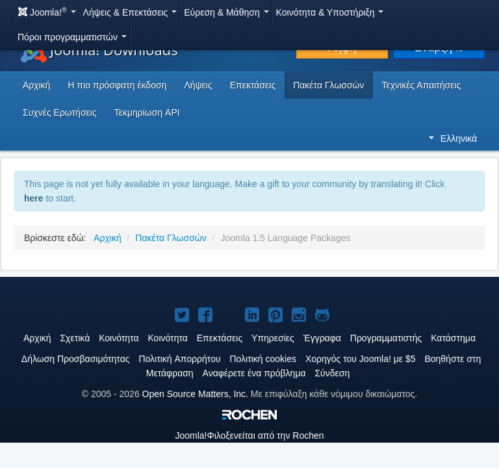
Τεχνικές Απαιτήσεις (421, 85)
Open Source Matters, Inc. (195, 394)
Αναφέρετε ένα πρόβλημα (254, 373)
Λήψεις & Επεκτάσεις (130, 12)
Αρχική (37, 85)
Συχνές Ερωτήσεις (60, 112)
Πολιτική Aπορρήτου (179, 359)
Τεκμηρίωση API (147, 112)
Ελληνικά (453, 138)
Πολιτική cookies (262, 359)
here (34, 198)
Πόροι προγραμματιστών (72, 37)
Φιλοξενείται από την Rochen (249, 435)
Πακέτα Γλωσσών (328, 85)
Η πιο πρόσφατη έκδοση (117, 85)
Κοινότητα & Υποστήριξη (330, 12)
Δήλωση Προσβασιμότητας (75, 359)
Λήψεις (198, 85)
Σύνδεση (332, 373)
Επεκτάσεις (252, 85)
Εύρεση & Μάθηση (226, 12)
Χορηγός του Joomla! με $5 (360, 359)
